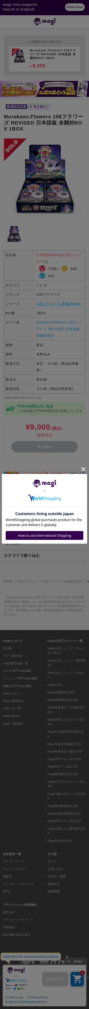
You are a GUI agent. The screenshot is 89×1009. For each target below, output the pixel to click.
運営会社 (9, 912)
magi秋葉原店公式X (61, 692)
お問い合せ (55, 869)
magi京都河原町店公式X (64, 813)
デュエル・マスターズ (18, 884)
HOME (7, 648)
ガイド (52, 861)
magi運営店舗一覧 (15, 663)
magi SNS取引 (13, 701)
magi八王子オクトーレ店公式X (66, 784)
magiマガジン (12, 693)
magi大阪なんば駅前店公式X (66, 831)
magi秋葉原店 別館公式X (64, 751)
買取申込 (53, 884)
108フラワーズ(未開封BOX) (58, 304)
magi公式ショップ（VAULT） (65, 675)
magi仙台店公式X (59, 840)
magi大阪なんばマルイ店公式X (66, 722)
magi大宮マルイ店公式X (64, 759)
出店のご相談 (56, 876)
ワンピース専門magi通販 (20, 678)
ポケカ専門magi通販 (17, 670)
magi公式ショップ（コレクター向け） (66, 651)
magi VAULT (12, 716)
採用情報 (53, 891)
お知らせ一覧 (12, 708)
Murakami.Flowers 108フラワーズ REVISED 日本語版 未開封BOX (59, 329)
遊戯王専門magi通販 (17, 686)
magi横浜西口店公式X (62, 774)
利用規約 (9, 927)
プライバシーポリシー (18, 919)
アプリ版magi (12, 655)
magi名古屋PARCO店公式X (65, 734)
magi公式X (55, 684)
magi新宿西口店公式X (62, 699)
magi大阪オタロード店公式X (66, 796)
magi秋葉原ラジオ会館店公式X (66, 710)
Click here (75, 7)
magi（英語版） (14, 723)
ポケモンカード (13, 861)
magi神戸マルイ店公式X (64, 821)
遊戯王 (7, 876)
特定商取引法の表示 (17, 934)
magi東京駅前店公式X (62, 806)
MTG (6, 891)
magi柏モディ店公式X (62, 766)
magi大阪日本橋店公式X (64, 744)
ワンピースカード (15, 869)
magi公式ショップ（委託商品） (66, 663)
